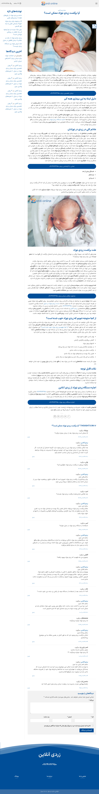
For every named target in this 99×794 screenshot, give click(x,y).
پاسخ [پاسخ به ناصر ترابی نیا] (29, 656)
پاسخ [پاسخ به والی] (29, 469)
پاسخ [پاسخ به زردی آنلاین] (33, 456)
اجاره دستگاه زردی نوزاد (57, 119)
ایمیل (69, 717)
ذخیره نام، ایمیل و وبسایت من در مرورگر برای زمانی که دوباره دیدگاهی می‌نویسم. (67, 726)
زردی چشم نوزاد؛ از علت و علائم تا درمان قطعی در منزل (12, 39)
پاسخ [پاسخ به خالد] (29, 595)
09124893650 (67, 306)
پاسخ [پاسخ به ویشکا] (29, 437)
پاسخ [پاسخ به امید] (29, 498)
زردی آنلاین (73, 308)
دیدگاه (91, 700)
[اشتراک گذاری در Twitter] (65, 416)
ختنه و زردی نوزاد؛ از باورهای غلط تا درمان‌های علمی (13, 16)
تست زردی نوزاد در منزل (51, 303)
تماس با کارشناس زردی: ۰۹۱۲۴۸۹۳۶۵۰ (61, 166)
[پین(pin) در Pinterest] (58, 416)
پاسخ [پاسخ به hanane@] (29, 625)
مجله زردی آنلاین (62, 10)
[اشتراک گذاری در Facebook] (68, 416)
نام (92, 717)
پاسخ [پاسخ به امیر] (29, 529)
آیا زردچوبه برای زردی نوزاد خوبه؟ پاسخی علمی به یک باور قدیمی (13, 23)
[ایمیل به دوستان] (61, 416)
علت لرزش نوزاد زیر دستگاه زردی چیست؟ (13, 45)
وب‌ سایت (46, 717)
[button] (96, 3)
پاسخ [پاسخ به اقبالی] (29, 561)
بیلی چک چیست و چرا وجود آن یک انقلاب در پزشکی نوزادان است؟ (13, 32)
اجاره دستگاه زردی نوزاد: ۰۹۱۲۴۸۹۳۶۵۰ (62, 402)
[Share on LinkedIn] (54, 416)
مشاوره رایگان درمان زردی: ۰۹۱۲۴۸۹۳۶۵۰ (62, 296)
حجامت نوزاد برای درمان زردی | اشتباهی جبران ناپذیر (13, 58)
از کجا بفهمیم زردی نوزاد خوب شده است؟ (54, 327)
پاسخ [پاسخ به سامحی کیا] (29, 688)
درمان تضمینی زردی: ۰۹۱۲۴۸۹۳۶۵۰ (61, 93)
